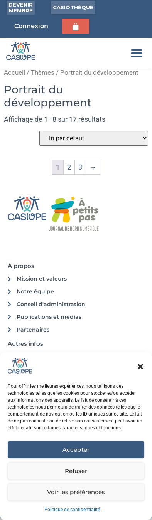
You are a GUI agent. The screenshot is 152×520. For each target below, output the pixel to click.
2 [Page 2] (69, 167)
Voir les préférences (76, 492)
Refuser (76, 471)
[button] (140, 366)
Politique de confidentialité (72, 509)
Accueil (14, 72)
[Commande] (93, 138)
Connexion (31, 26)
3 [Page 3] (80, 167)
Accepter (75, 449)
